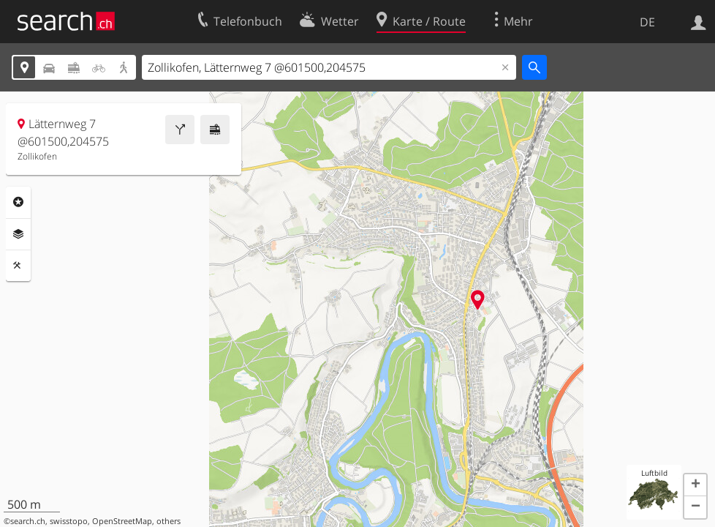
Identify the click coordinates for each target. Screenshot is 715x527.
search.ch (27, 521)
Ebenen (18, 234)
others (168, 521)
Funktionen (18, 265)
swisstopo (69, 521)
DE (647, 22)
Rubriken (18, 202)
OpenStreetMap (122, 521)
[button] (695, 485)
